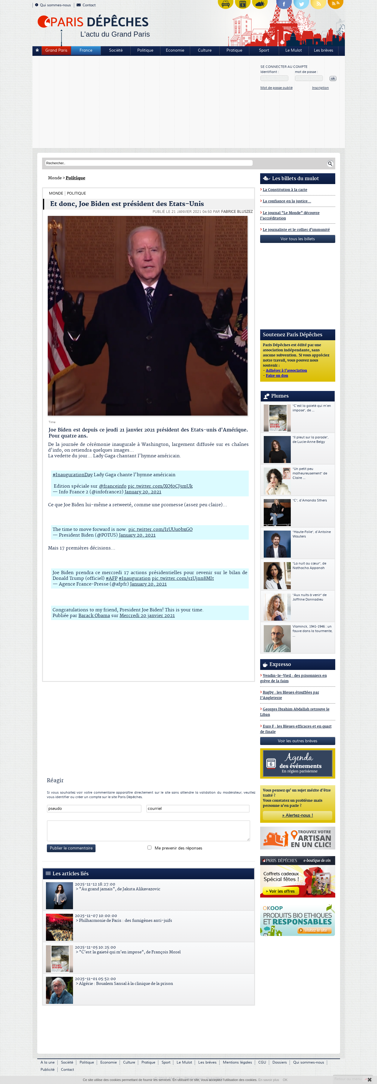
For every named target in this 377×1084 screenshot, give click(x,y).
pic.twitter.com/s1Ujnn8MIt (183, 578)
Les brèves (323, 50)
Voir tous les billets (298, 239)
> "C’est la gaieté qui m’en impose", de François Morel (149, 950)
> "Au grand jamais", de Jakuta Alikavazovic (149, 887)
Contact (86, 5)
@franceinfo (112, 486)
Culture (204, 50)
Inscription (320, 88)
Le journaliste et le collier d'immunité (296, 230)
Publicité (48, 1069)
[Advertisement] (146, 103)
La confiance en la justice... (287, 201)
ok (333, 78)
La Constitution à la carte (285, 190)
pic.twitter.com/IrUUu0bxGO (160, 529)
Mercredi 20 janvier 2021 (147, 616)
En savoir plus (268, 1080)
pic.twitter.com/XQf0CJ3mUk (160, 486)
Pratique (234, 50)
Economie (175, 50)
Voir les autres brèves (297, 741)
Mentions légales (237, 1062)
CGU (262, 1062)
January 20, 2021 (143, 492)
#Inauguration (134, 578)
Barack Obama (94, 616)
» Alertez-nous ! (297, 815)
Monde (55, 178)
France (86, 50)
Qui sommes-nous (53, 5)
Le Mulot (293, 50)
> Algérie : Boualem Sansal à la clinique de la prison (149, 981)
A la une (48, 1062)
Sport (264, 50)
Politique (145, 50)
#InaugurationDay (73, 475)
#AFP (111, 578)
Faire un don (277, 376)
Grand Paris (56, 50)
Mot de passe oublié (276, 88)
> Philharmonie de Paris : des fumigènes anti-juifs (149, 918)
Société (116, 50)
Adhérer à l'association (286, 371)
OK (285, 1080)
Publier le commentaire (71, 848)
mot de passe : (306, 72)
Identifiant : (269, 72)
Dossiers (279, 1062)
